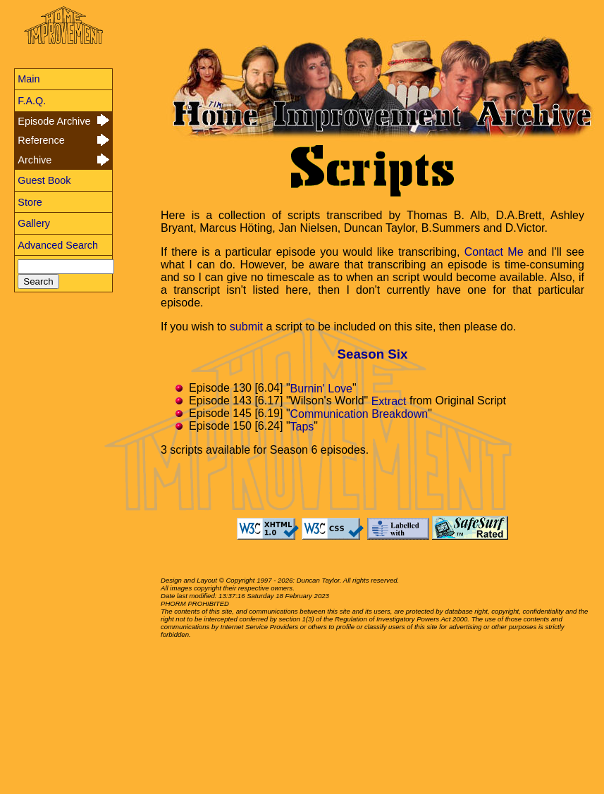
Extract (389, 401)
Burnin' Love (321, 388)
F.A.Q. (32, 100)
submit (246, 327)
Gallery (34, 223)
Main (28, 79)
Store (30, 202)
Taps (302, 426)
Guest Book (44, 180)
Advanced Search (58, 245)
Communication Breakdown (359, 413)
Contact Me (494, 252)
